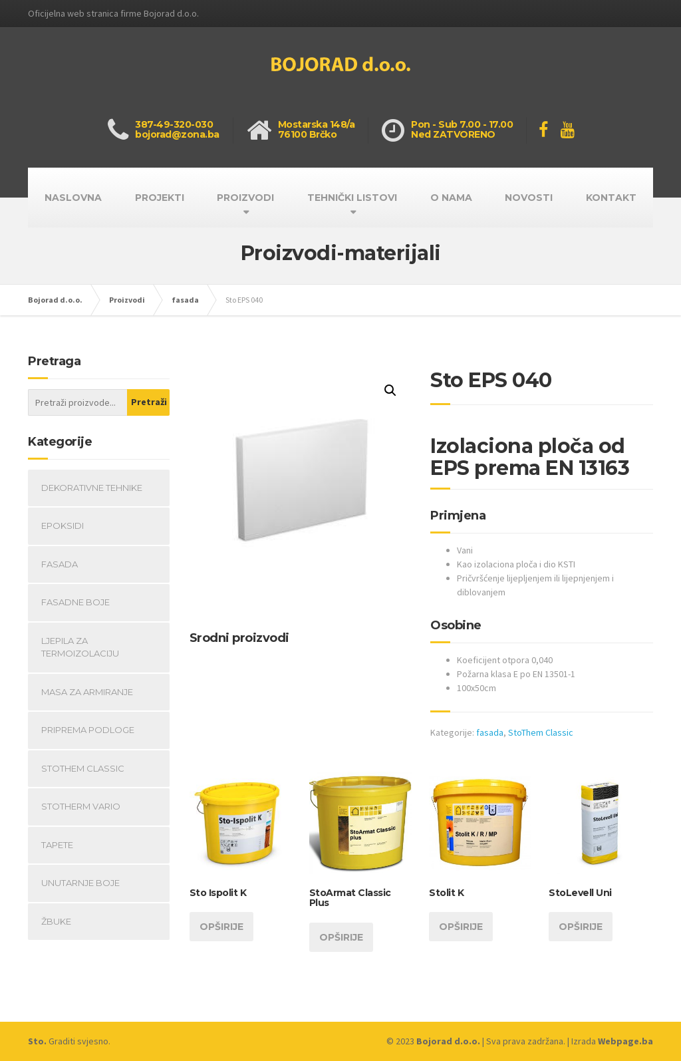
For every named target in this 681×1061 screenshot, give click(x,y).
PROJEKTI (159, 198)
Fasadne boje (75, 602)
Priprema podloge (87, 729)
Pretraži (149, 402)
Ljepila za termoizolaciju (80, 647)
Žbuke (56, 921)
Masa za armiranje (87, 691)
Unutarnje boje (80, 882)
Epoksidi (62, 525)
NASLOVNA (73, 198)
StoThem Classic (540, 732)
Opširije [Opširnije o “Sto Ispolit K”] (221, 927)
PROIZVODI (245, 198)
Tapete (57, 844)
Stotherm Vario (80, 806)
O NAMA (451, 198)
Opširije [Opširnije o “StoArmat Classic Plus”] (341, 937)
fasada (489, 732)
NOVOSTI (529, 198)
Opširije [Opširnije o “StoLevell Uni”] (581, 927)
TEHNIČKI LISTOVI (352, 198)
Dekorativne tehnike (91, 487)
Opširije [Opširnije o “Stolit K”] (461, 927)
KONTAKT (611, 198)
